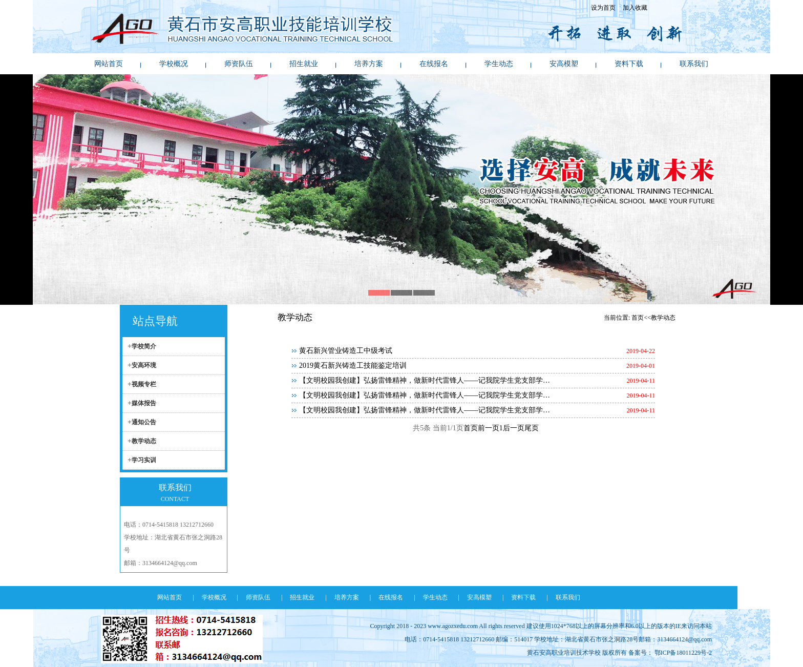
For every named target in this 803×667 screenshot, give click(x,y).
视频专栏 (144, 384)
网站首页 (108, 64)
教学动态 (144, 441)
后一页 (513, 428)
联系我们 (694, 64)
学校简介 (144, 346)
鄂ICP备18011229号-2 (683, 652)
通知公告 (144, 422)
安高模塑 (564, 64)
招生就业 (303, 64)
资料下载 (629, 64)
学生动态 (498, 64)
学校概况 (173, 64)
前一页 (488, 428)
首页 (470, 428)
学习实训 (144, 460)
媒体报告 (144, 403)
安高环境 (144, 365)
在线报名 (433, 64)
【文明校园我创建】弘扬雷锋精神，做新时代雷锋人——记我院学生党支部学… (424, 380)
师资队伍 (238, 64)
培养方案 (368, 64)
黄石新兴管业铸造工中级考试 (345, 351)
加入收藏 (635, 7)
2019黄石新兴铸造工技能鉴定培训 (353, 365)
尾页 (531, 428)
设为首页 (603, 7)
